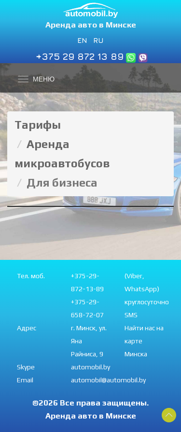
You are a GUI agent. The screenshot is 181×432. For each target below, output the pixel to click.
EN (82, 40)
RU (98, 40)
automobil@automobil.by (108, 380)
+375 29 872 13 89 (80, 56)
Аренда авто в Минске (90, 24)
